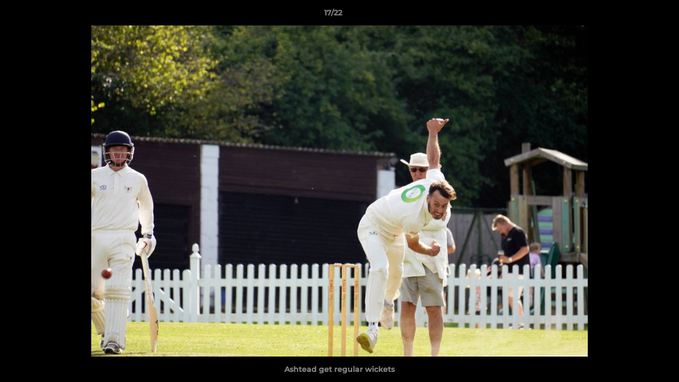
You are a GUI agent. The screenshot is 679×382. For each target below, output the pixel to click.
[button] (634, 15)
